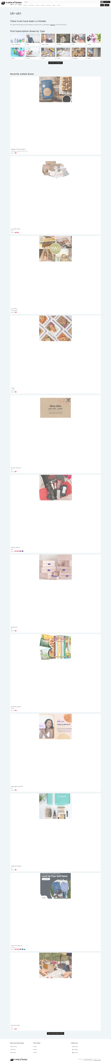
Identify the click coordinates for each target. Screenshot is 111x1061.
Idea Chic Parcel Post (16, 467)
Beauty (89, 44)
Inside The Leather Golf (16, 945)
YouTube (75, 1050)
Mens (28, 44)
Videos (53, 5)
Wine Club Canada (15, 1025)
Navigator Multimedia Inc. (96, 1059)
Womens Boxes (13, 1046)
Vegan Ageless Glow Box (17, 786)
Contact (58, 5)
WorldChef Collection (16, 706)
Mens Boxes (13, 1048)
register (107, 5)
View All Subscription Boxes (55, 1033)
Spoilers (42, 5)
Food (43, 58)
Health (13, 58)
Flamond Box (14, 627)
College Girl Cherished (16, 866)
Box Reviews (31, 5)
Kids (73, 44)
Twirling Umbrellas (97, 1058)
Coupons (38, 5)
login (102, 5)
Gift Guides (48, 5)
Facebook (75, 1046)
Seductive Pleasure (15, 547)
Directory (25, 5)
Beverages (74, 58)
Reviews (35, 1046)
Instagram (75, 1048)
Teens (28, 58)
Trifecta (13, 388)
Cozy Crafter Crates (15, 229)
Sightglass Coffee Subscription (18, 149)
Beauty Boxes (13, 1050)
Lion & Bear (14, 308)
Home (58, 58)
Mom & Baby (45, 44)
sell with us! (106, 2)
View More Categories (55, 63)
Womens (59, 44)
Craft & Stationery (15, 44)
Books (89, 58)
